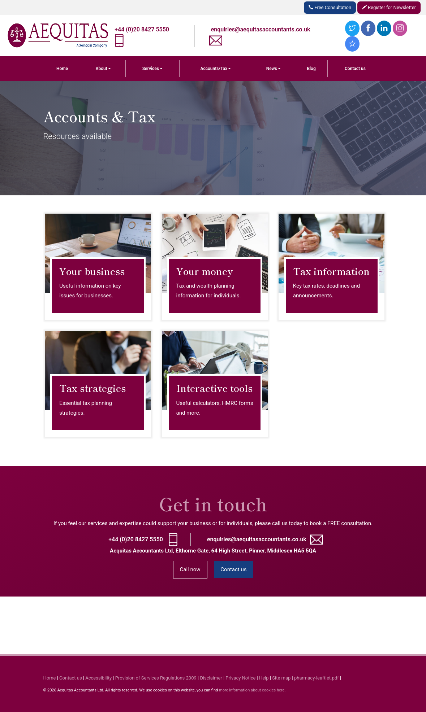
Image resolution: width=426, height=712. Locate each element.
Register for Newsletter (389, 7)
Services (152, 68)
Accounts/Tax (215, 68)
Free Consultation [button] (330, 7)
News (273, 68)
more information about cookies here (251, 690)
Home (62, 68)
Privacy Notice (240, 678)
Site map (281, 678)
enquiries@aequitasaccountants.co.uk (260, 29)
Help (264, 678)
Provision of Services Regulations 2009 (156, 678)
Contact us (355, 68)
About (103, 68)
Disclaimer (211, 678)
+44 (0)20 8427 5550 (142, 29)
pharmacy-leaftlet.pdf (316, 678)
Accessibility (98, 678)
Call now (190, 569)
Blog (311, 68)
